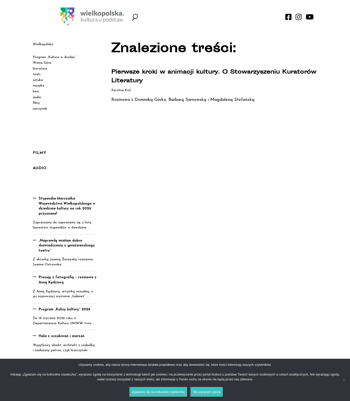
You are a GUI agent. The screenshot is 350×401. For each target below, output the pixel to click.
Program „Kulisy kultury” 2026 (64, 309)
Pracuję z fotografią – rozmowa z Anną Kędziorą (67, 280)
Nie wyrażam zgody (206, 392)
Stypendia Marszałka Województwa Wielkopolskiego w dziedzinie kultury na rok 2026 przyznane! (67, 206)
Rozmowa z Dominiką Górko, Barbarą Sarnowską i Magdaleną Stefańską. (183, 99)
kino (36, 91)
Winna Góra (42, 63)
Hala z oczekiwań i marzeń (62, 336)
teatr (37, 74)
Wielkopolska (43, 44)
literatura (40, 68)
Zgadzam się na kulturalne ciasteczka (158, 392)
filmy (36, 103)
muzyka (38, 85)
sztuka (38, 80)
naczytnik (40, 109)
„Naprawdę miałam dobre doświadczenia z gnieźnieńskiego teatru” (67, 246)
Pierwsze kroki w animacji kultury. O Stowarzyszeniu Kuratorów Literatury (210, 76)
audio (37, 97)
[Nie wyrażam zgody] (343, 379)
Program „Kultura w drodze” (54, 57)
